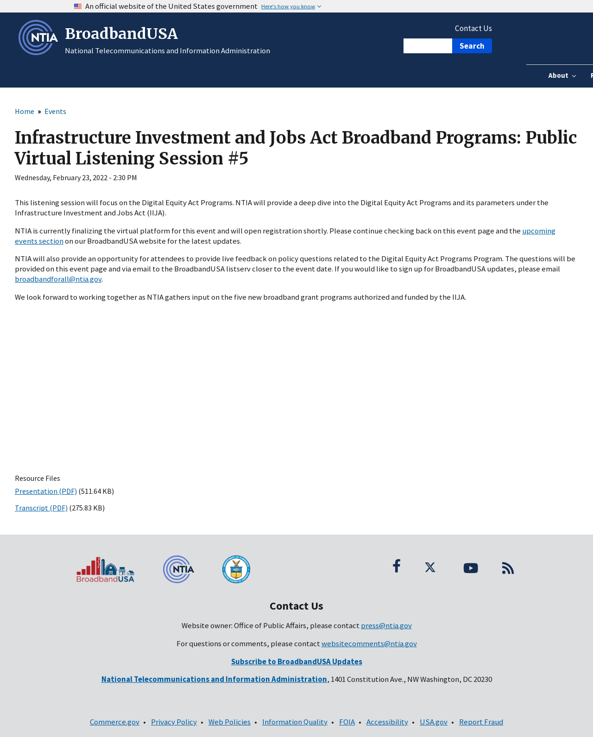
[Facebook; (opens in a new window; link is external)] (396, 566)
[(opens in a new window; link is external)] (296, 661)
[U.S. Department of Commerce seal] (259, 569)
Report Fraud (481, 722)
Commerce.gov (114, 722)
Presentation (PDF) (46, 491)
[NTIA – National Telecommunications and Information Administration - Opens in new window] (40, 52)
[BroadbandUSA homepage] (111, 569)
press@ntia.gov (386, 625)
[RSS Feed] (508, 566)
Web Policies (229, 722)
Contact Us (473, 28)
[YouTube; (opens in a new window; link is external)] (471, 566)
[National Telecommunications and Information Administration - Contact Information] (214, 679)
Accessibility (387, 722)
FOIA (347, 722)
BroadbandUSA (121, 34)
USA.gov (434, 722)
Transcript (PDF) (41, 507)
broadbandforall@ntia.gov (58, 279)
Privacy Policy (174, 722)
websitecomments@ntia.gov (369, 643)
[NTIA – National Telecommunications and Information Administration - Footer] (185, 569)
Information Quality (295, 722)
